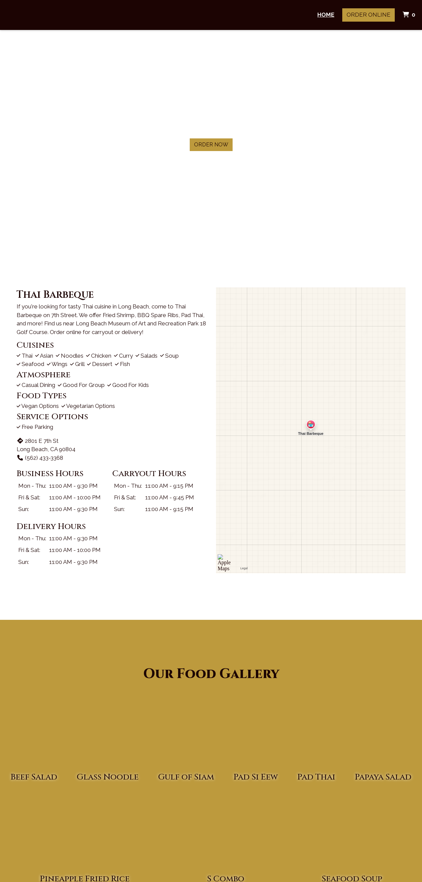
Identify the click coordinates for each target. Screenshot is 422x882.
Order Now (211, 144)
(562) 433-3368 (40, 457)
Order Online (368, 14)
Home (325, 14)
